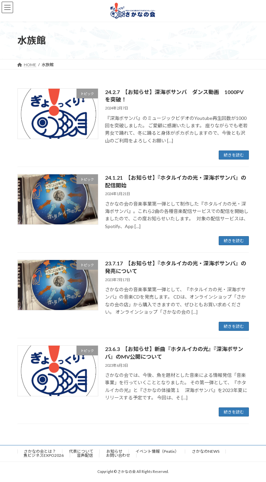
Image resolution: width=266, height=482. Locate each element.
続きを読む (234, 155)
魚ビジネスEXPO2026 (43, 455)
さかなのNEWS (205, 451)
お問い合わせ (118, 455)
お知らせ (114, 451)
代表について (81, 451)
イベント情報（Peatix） (157, 451)
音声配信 (85, 455)
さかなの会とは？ (40, 451)
